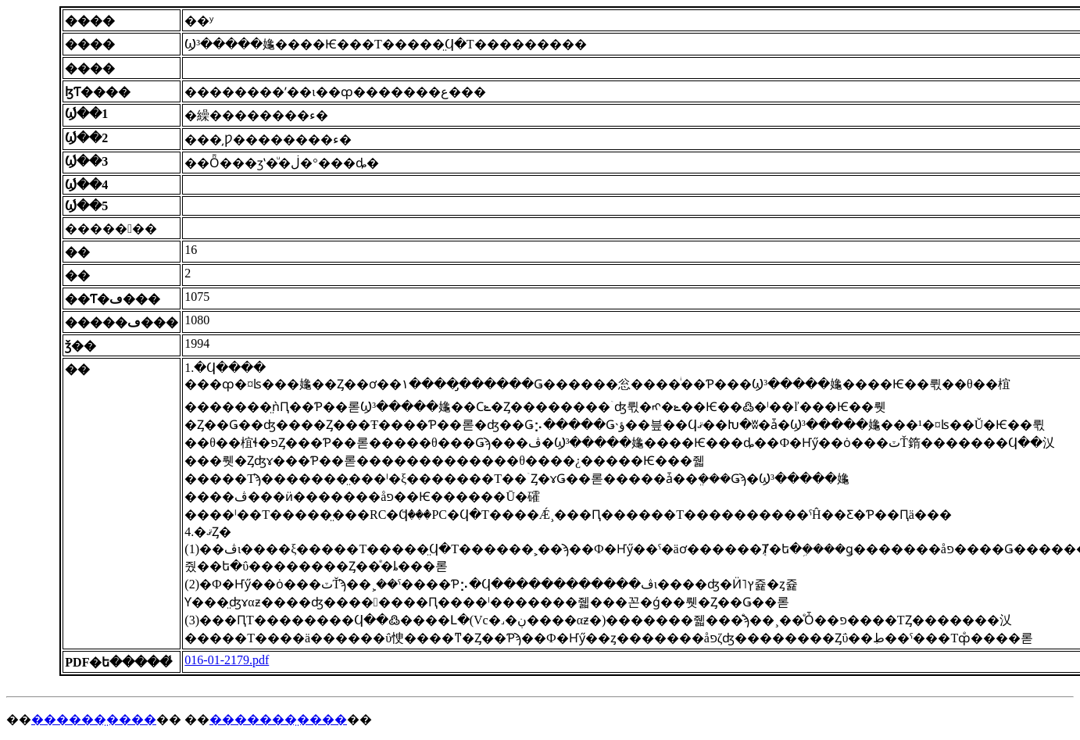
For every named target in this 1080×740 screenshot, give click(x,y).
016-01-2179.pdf (226, 660)
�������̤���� (278, 719)
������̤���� (93, 719)
